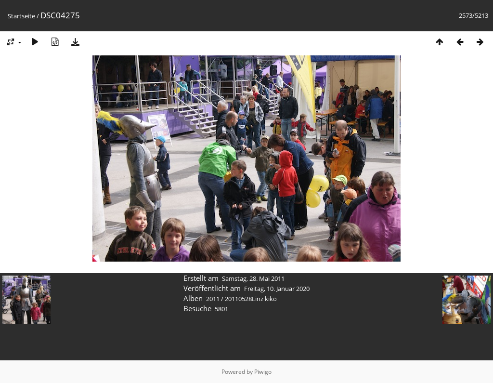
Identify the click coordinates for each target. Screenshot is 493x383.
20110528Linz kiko (251, 298)
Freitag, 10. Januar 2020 (277, 288)
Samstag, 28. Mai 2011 (253, 278)
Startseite (21, 16)
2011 (213, 298)
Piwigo (263, 372)
